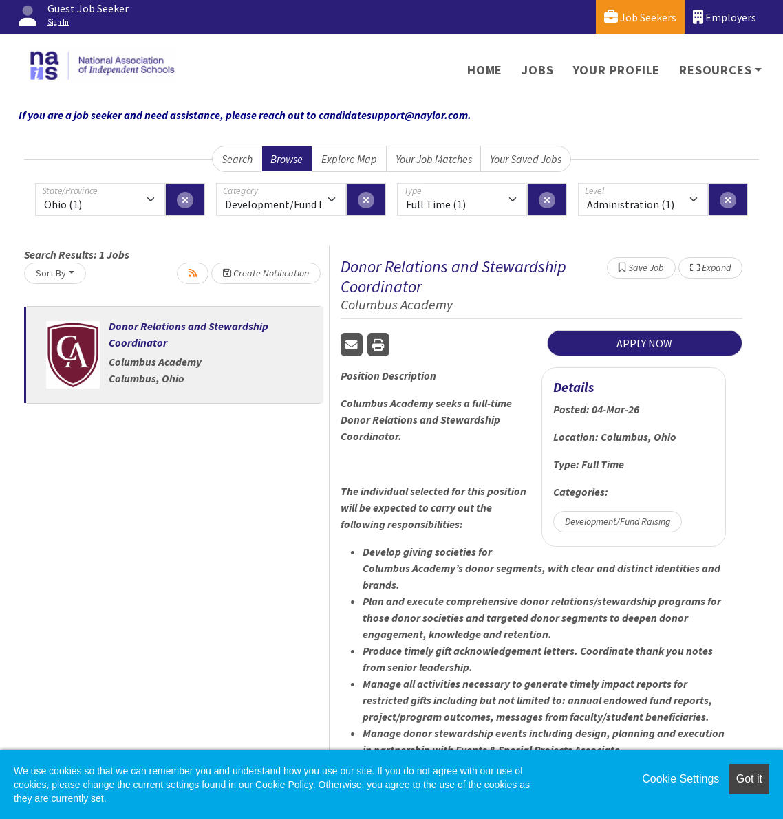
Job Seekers (640, 16)
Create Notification (266, 273)
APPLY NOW (644, 343)
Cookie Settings (680, 779)
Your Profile (617, 70)
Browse (286, 159)
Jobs (537, 70)
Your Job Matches (434, 159)
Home (484, 70)
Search (237, 159)
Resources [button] (715, 70)
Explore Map (349, 159)
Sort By (51, 273)
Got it (749, 779)
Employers (724, 16)
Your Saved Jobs (525, 159)
